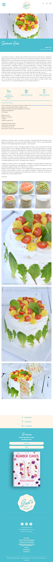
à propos (26, 549)
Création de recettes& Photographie (26, 545)
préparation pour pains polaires (41, 105)
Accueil (26, 538)
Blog (26, 547)
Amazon (26, 443)
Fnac (26, 447)
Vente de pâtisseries (26, 540)
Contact (26, 551)
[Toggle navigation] (4, 4)
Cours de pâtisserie (26, 542)
